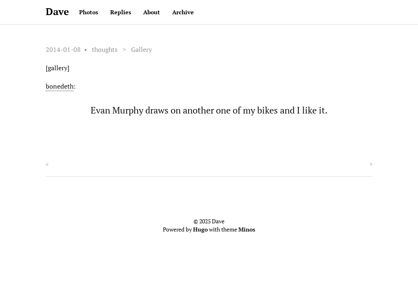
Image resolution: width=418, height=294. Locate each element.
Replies (120, 12)
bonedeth (59, 86)
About (151, 12)
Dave (57, 11)
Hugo (200, 229)
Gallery (141, 49)
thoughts (105, 49)
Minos (246, 229)
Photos (88, 12)
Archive (183, 12)
